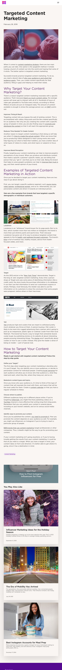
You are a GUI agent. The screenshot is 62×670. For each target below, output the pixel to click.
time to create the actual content (27, 136)
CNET (49, 107)
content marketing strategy (28, 64)
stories (36, 338)
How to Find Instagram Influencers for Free (31, 474)
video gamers (9, 186)
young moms (51, 184)
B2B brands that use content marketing (19, 428)
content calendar (37, 387)
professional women (22, 186)
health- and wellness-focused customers (32, 237)
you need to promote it (40, 417)
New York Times (30, 275)
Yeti (5, 325)
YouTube (7, 402)
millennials (15, 400)
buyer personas (49, 370)
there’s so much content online (35, 98)
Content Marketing (10, 454)
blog (5, 239)
